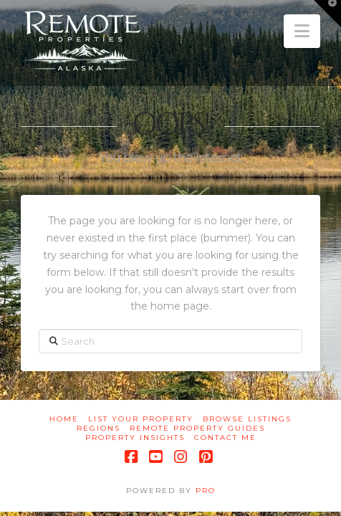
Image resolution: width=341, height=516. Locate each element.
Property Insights (135, 437)
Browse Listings (247, 419)
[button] (302, 31)
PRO (206, 490)
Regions (98, 428)
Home (64, 419)
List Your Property (140, 419)
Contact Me (225, 437)
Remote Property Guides (197, 428)
